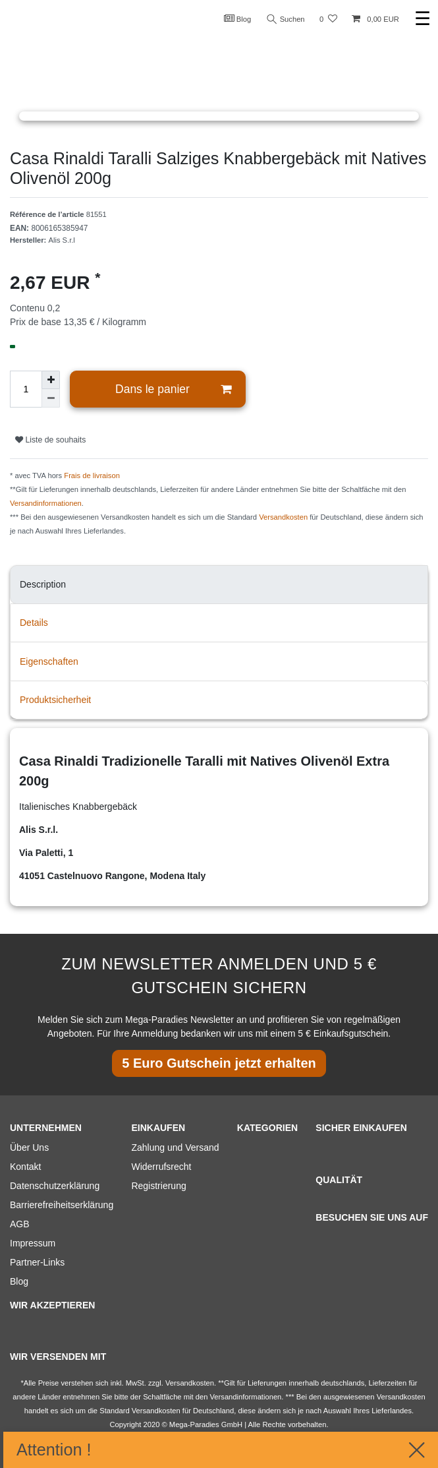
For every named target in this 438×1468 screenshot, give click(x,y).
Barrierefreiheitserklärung (61, 1205)
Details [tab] (34, 622)
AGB (20, 1224)
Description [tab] (43, 584)
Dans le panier (173, 389)
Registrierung (158, 1185)
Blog (238, 18)
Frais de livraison (92, 475)
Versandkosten (283, 517)
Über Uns (29, 1147)
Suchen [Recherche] (285, 19)
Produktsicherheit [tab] (55, 699)
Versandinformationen (46, 503)
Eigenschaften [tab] (49, 661)
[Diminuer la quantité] (50, 398)
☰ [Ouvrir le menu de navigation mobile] (422, 19)
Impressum (32, 1243)
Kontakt (25, 1166)
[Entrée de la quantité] (25, 389)
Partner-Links (37, 1262)
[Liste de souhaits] (328, 19)
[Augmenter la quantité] (50, 380)
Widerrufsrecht (161, 1166)
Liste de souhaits (50, 439)
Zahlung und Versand (175, 1147)
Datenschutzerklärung (54, 1185)
